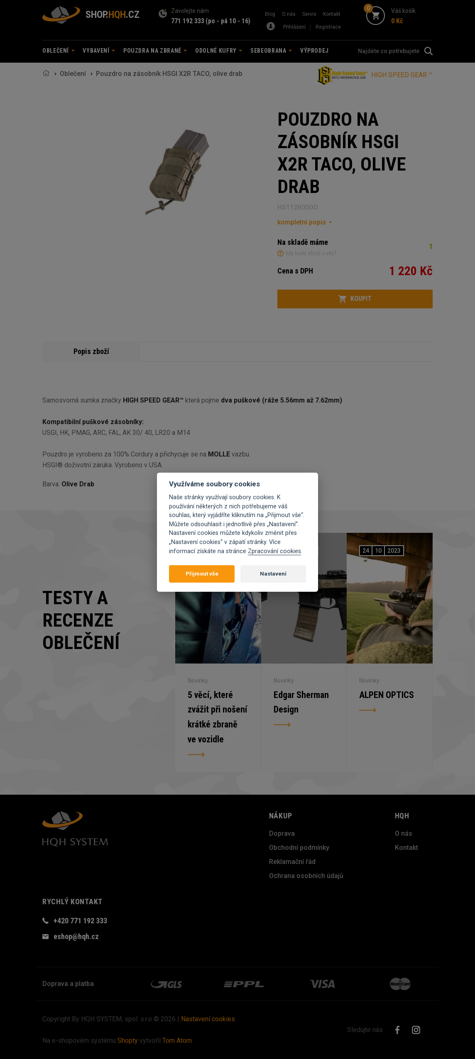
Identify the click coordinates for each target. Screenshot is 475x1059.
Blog (270, 14)
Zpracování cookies (274, 551)
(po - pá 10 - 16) (228, 21)
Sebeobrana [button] (271, 50)
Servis (309, 14)
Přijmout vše (202, 574)
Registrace (328, 27)
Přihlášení (294, 27)
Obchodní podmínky (299, 848)
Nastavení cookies (208, 1019)
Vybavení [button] (99, 50)
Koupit (355, 299)
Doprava (282, 833)
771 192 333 (187, 21)
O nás (289, 14)
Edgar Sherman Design (301, 702)
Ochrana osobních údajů (306, 876)
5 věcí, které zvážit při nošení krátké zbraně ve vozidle (217, 717)
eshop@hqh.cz (76, 936)
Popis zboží (91, 351)
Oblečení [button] (58, 50)
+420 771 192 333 (80, 920)
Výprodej (314, 50)
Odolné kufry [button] (218, 50)
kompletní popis (301, 222)
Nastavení (273, 574)
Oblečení (73, 74)
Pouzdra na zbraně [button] (155, 50)
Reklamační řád (292, 862)
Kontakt (331, 14)
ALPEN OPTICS (386, 695)
